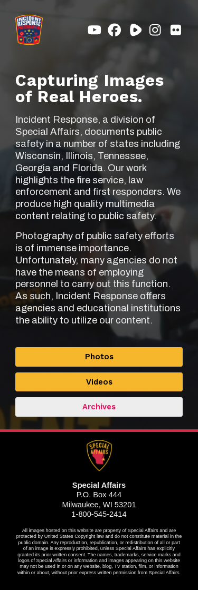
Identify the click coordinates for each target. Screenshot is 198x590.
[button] (94, 30)
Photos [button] (99, 356)
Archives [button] (99, 406)
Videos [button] (99, 382)
